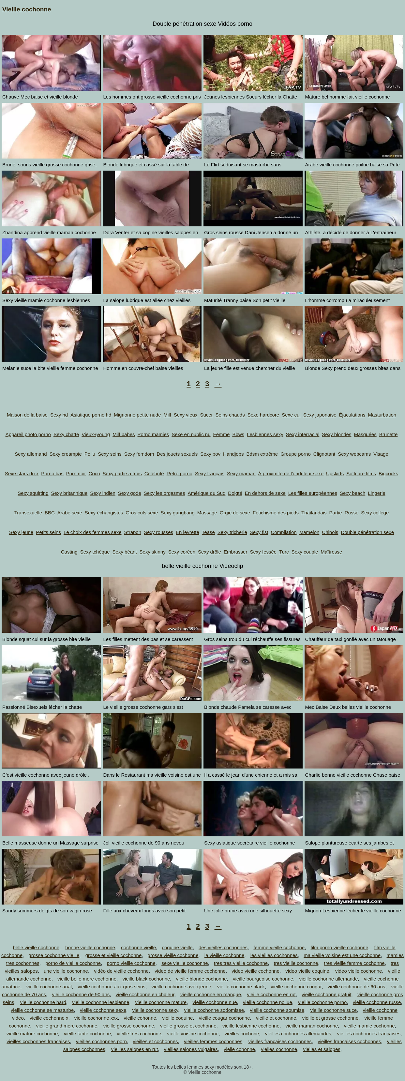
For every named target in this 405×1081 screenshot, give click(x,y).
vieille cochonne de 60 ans (356, 986)
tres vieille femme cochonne (354, 963)
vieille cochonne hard (43, 1002)
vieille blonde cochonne (201, 979)
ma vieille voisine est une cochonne (342, 955)
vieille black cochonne (146, 979)
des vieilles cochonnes (223, 947)
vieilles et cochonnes (155, 1041)
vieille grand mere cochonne (67, 1025)
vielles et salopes (321, 1049)
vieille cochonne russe (377, 1002)
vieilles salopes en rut (134, 1049)
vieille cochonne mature (161, 1002)
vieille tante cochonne (87, 1033)
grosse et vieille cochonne (113, 955)
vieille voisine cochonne (193, 1033)
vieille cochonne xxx (96, 1018)
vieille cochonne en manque (210, 994)
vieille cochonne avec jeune (181, 986)
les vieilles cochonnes (274, 955)
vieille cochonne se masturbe (42, 1010)
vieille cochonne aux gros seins (111, 986)
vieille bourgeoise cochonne (263, 979)
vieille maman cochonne (311, 1025)
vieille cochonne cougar (296, 986)
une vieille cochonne (66, 971)
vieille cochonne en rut (271, 994)
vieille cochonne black (241, 986)
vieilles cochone (242, 1033)
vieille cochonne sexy (155, 1010)
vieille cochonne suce (333, 1010)
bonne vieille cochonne (90, 947)
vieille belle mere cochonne (86, 979)
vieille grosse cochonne (128, 1025)
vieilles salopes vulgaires (191, 1049)
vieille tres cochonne (139, 1033)
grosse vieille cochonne (173, 955)
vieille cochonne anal (49, 986)
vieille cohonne (140, 1018)
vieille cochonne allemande (328, 979)
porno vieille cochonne (131, 963)
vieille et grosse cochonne (330, 1018)
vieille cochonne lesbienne (100, 1002)
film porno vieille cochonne (339, 947)
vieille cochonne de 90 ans (81, 994)
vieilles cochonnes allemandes (298, 1033)
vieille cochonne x (49, 1018)
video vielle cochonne (358, 971)
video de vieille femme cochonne (190, 971)
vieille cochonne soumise (277, 1010)
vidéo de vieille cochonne (121, 971)
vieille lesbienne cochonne (250, 1025)
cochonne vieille (138, 947)
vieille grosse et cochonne (188, 1025)
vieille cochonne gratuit (327, 994)
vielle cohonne (239, 1049)
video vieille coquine (307, 971)
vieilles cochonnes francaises (38, 1041)
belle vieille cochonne (36, 947)
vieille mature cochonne (32, 1033)
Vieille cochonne (26, 9)
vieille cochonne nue (215, 1002)
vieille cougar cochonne (224, 1018)
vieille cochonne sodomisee (214, 1010)
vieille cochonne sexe (103, 1010)
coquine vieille (177, 947)
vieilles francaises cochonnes (280, 1041)
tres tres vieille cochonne (241, 963)
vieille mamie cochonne (369, 1025)
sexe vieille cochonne (184, 963)
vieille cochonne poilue (267, 1002)
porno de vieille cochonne (73, 963)
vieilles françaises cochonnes (349, 1041)
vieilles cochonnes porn (101, 1041)
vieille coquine (177, 1018)
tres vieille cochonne (296, 963)
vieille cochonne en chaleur (145, 994)
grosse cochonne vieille (53, 955)
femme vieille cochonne (279, 947)
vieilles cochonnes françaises (368, 1033)
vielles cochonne (279, 1049)
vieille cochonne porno (322, 1002)
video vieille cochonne (255, 971)
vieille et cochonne (276, 1018)
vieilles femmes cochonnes (213, 1041)
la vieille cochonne (224, 955)
